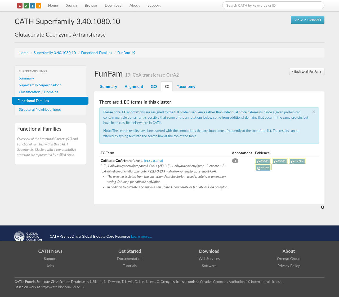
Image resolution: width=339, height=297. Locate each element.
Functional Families (97, 52)
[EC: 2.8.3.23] (153, 161)
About (135, 5)
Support (154, 5)
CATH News (50, 251)
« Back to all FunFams (307, 71)
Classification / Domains (38, 92)
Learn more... (141, 236)
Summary (26, 78)
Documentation (129, 258)
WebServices (209, 258)
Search (71, 5)
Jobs (50, 265)
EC (167, 86)
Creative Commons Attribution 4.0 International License (240, 282)
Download (113, 5)
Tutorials (130, 265)
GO (154, 86)
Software (209, 265)
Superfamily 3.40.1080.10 (55, 52)
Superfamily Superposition (40, 85)
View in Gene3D (307, 19)
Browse (91, 5)
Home (53, 5)
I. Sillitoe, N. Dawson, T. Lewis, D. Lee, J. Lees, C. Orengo (131, 282)
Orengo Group (288, 258)
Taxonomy (186, 86)
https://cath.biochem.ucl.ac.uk (62, 287)
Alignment (133, 86)
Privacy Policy (289, 265)
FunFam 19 (126, 52)
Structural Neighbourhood (40, 109)
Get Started (129, 251)
